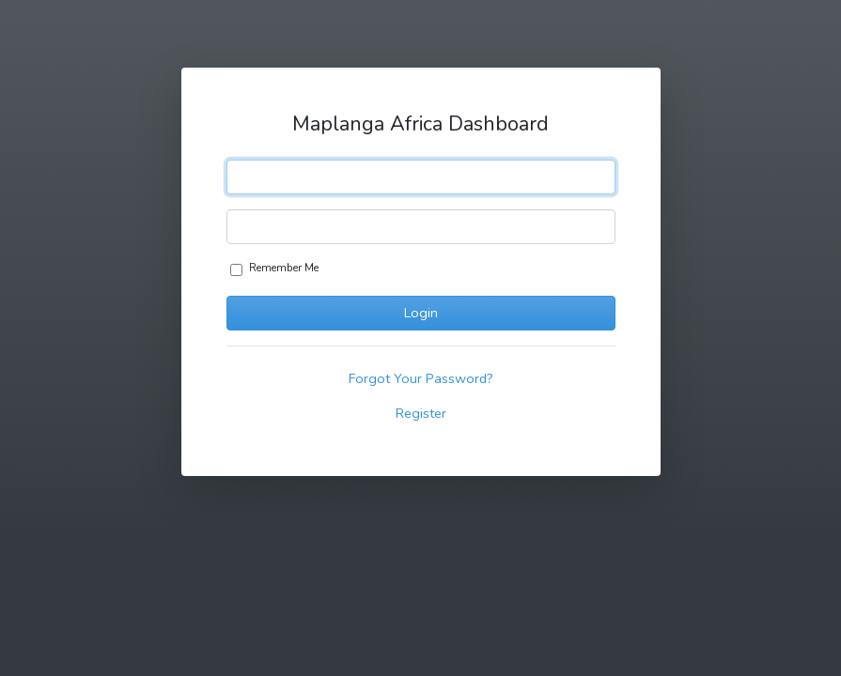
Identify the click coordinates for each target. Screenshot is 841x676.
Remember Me (284, 267)
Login (421, 312)
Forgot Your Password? (421, 378)
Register (421, 413)
